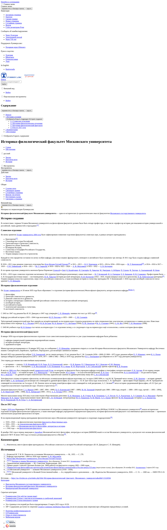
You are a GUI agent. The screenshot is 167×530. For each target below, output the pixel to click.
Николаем (5, 398)
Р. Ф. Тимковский (14, 266)
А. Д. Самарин (136, 396)
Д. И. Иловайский (30, 364)
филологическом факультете (30, 428)
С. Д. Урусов (110, 396)
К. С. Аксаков (28, 323)
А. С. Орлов (106, 398)
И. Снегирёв (84, 270)
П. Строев (125, 270)
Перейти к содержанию (10, 2)
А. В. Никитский (7, 392)
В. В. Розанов (122, 366)
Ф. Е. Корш (65, 366)
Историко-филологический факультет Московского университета (31, 486)
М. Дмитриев (105, 270)
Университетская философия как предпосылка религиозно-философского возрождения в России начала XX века (51, 467)
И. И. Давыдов (50, 277)
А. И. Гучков (86, 396)
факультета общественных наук (54, 422)
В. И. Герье (42, 364)
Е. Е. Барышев (126, 274)
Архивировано (75, 461)
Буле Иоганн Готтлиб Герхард (56, 264)
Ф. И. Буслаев (45, 323)
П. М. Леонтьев (88, 323)
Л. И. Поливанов (53, 366)
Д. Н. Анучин (137, 370)
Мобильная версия (13, 517)
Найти (4, 84)
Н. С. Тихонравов (92, 357)
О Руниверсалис (12, 513)
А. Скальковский (145, 270)
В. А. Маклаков (149, 396)
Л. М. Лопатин (139, 379)
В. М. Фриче (95, 398)
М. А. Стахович (102, 323)
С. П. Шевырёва (63, 348)
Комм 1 (131, 290)
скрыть (29, 9)
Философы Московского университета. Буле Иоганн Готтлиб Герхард (34, 459)
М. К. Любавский (33, 392)
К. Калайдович (72, 270)
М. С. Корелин (101, 364)
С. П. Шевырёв (14, 281)
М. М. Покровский (126, 398)
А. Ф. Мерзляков (79, 266)
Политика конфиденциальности (18, 511)
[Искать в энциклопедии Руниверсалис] (11, 82)
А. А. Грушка (57, 392)
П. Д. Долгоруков (123, 396)
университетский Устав (44, 370)
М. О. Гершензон (82, 398)
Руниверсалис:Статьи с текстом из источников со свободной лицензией (34, 498)
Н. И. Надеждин (87, 277)
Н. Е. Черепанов (90, 264)
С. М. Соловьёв (81, 317)
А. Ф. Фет (119, 323)
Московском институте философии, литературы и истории (42, 426)
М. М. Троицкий (88, 390)
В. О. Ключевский (55, 364)
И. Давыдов (94, 270)
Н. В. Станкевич (139, 274)
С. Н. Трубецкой (17, 381)
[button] (2, 4)
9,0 (8, 471)
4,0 (8, 460)
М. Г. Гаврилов (41, 266)
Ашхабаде (38, 432)
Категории (5, 480)
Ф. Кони (156, 270)
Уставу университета (12, 290)
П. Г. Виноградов (88, 364)
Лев (63, 270)
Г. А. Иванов (28, 390)
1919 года (11, 409)
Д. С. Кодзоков (70, 323)
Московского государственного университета (128, 213)
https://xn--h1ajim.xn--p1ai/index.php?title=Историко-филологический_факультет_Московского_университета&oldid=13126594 (61, 478)
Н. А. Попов (156, 354)
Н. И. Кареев (75, 364)
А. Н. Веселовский (38, 366)
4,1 (10, 460)
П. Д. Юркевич (139, 354)
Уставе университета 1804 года (29, 235)
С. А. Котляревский (34, 400)
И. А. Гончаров (114, 274)
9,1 (10, 471)
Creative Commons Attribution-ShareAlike (54, 507)
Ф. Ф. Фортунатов (78, 366)
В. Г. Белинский (101, 274)
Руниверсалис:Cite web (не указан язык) (21, 496)
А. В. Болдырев (106, 266)
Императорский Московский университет (22, 488)
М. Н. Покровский (8, 400)
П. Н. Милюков (74, 396)
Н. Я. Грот (105, 373)
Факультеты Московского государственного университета (28, 484)
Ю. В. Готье (21, 400)
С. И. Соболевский (101, 375)
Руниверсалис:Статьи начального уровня (22, 500)
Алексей (56, 270)
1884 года (12, 370)
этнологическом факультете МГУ (33, 424)
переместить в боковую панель (13, 9)
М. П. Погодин (55, 317)
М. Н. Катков (57, 323)
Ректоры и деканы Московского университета (30, 461)
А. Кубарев (115, 270)
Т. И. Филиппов (135, 323)
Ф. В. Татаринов (98, 396)
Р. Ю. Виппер (114, 364)
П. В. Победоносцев (145, 277)
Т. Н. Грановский (38, 354)
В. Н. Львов (14, 398)
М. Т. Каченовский (134, 264)
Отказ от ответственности (16, 515)
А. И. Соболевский (93, 366)
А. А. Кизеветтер (149, 398)
